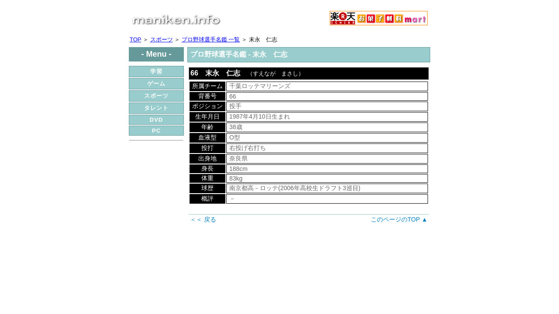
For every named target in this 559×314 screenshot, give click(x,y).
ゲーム (156, 83)
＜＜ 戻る (203, 219)
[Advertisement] (156, 197)
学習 (156, 71)
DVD (156, 119)
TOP (135, 39)
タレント (156, 108)
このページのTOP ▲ (399, 219)
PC (156, 130)
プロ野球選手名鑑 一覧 (211, 39)
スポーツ (161, 39)
